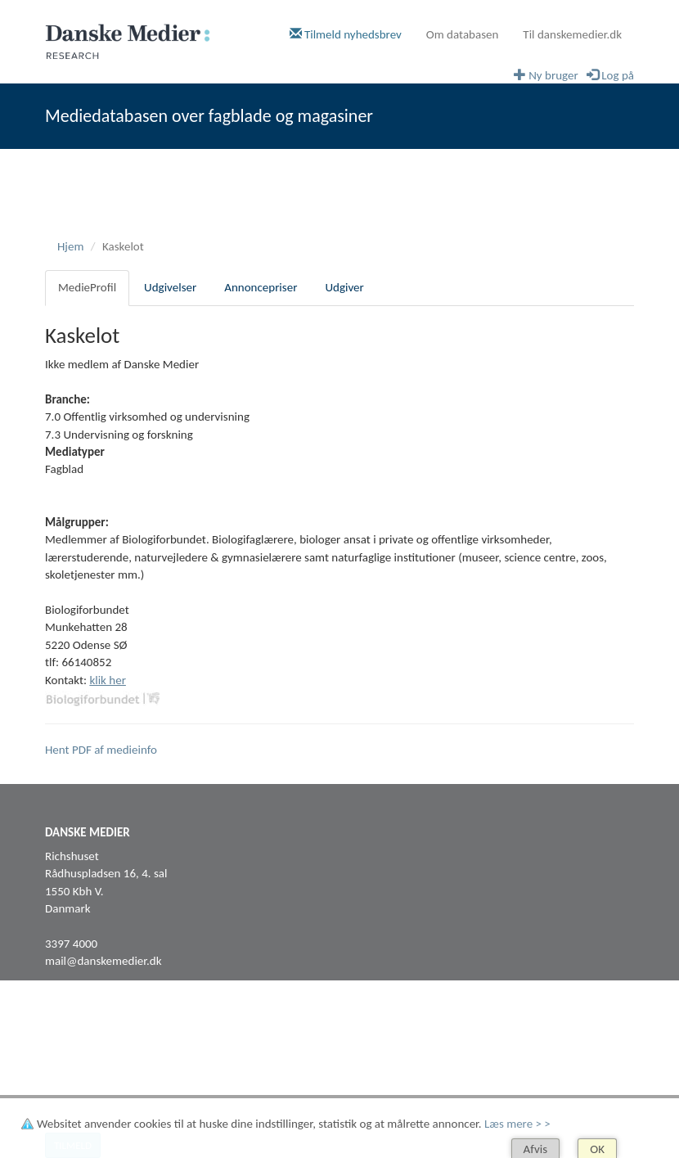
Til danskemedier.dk (572, 34)
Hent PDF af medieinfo (101, 749)
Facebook (68, 1041)
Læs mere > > (517, 1123)
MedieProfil (87, 287)
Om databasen (462, 34)
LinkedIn (66, 1059)
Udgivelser (170, 287)
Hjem (70, 246)
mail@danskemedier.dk (103, 960)
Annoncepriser (260, 287)
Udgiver (344, 287)
